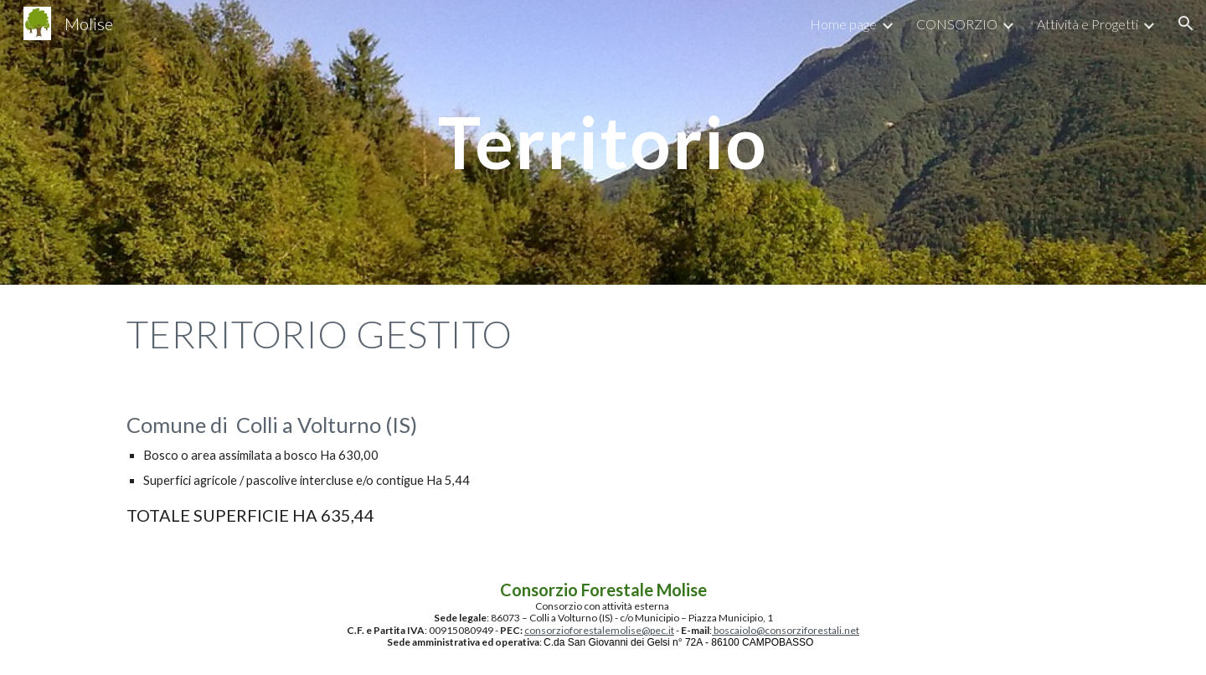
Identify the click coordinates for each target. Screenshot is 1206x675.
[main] (603, 142)
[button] (1186, 23)
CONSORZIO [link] (956, 24)
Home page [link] (843, 24)
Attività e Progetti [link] (1087, 24)
